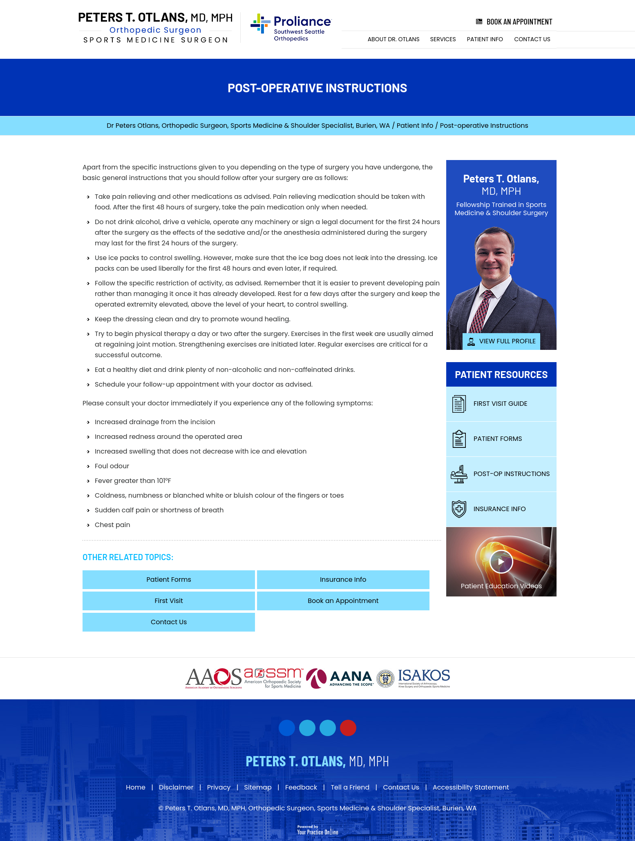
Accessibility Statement (471, 787)
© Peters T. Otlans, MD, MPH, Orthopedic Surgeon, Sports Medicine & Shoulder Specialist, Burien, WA (317, 808)
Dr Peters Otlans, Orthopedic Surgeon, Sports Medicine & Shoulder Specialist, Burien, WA (248, 125)
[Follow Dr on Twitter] (307, 728)
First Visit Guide (489, 403)
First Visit (169, 600)
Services (443, 39)
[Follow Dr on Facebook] (287, 728)
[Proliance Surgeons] (287, 27)
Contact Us (532, 39)
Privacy (219, 787)
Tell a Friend (350, 787)
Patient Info (485, 39)
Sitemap (258, 787)
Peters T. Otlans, (501, 184)
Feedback (301, 787)
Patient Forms (169, 579)
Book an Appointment (513, 21)
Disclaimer (176, 787)
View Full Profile (501, 341)
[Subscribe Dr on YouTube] (328, 728)
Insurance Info (343, 579)
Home (352, 39)
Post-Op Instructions (500, 473)
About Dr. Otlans (394, 39)
